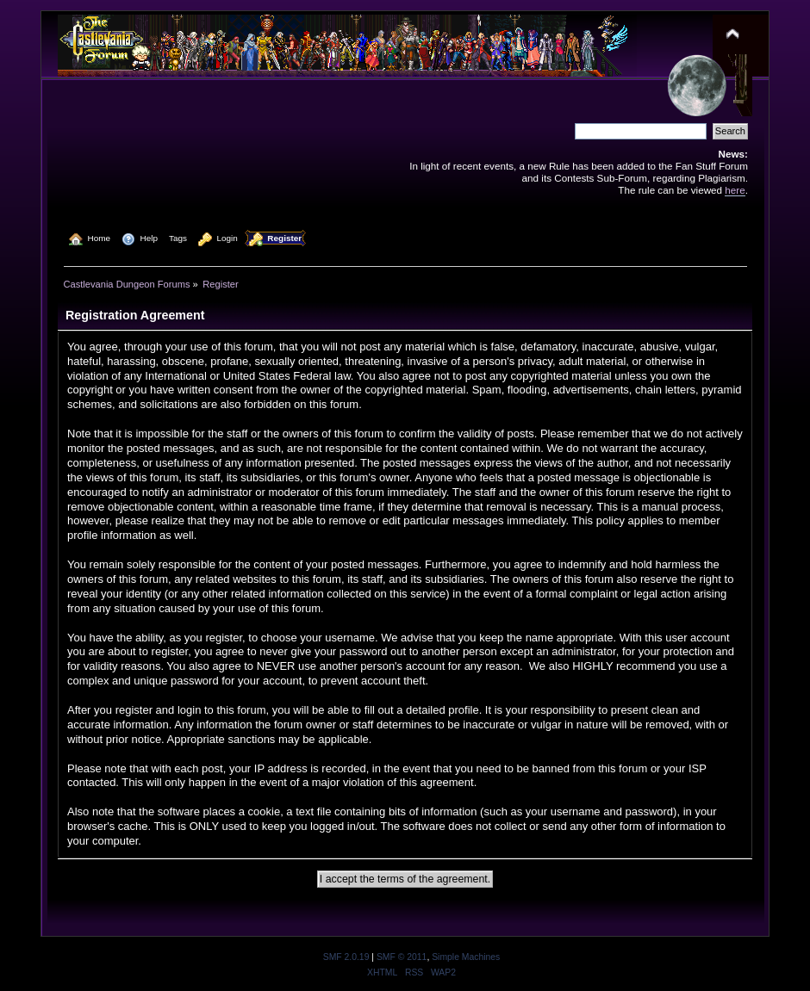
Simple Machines (466, 957)
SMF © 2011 (402, 957)
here (735, 189)
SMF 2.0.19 (346, 957)
